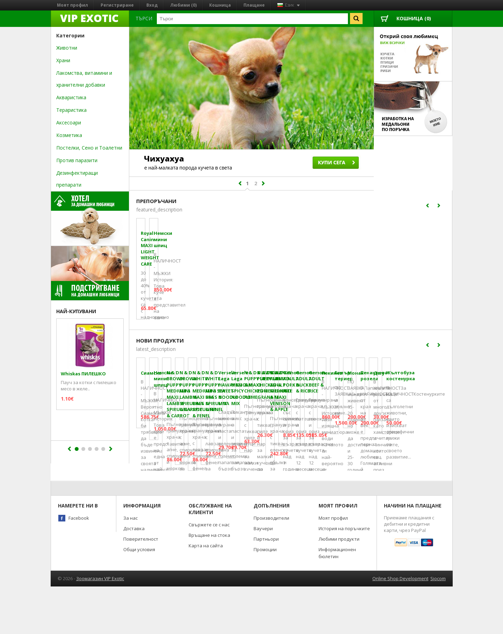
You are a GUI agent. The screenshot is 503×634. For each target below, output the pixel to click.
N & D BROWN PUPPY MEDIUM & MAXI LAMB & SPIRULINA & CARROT (322, 457)
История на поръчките (344, 576)
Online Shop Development (400, 626)
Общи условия (139, 597)
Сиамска (151, 451)
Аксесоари (68, 122)
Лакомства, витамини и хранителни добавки (84, 79)
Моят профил (72, 5)
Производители (271, 565)
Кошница (220, 5)
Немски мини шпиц (241, 292)
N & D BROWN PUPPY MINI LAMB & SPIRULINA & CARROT (401, 457)
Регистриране (117, 5)
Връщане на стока (209, 582)
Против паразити (76, 160)
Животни (66, 47)
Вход (152, 5)
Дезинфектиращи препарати (77, 179)
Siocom (438, 626)
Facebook (78, 565)
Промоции (265, 597)
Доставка (134, 576)
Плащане (254, 5)
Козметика (69, 135)
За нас (130, 565)
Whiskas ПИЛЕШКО (83, 374)
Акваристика (71, 97)
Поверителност (140, 586)
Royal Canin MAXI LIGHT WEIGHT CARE (168, 295)
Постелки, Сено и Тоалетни (89, 147)
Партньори (266, 586)
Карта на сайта (206, 593)
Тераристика (71, 110)
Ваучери (263, 576)
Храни (63, 60)
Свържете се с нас (209, 572)
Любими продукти (339, 586)
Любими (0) (183, 5)
